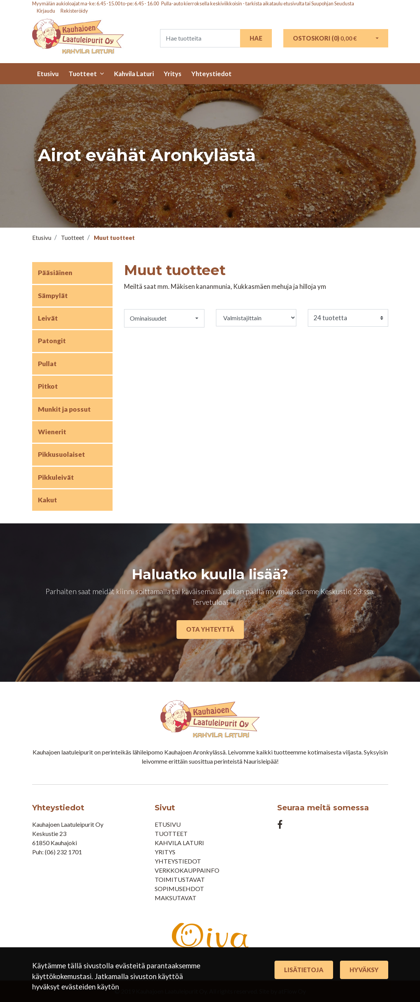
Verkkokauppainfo (187, 870)
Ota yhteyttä (210, 629)
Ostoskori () (325, 38)
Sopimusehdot (179, 888)
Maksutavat (175, 897)
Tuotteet (83, 74)
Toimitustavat (180, 879)
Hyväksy (364, 969)
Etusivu (48, 74)
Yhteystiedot (211, 74)
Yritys (172, 74)
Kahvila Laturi (134, 74)
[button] (164, 318)
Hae (256, 38)
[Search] (200, 38)
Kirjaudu (46, 11)
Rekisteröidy (74, 11)
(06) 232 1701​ (63, 851)
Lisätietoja (304, 969)
